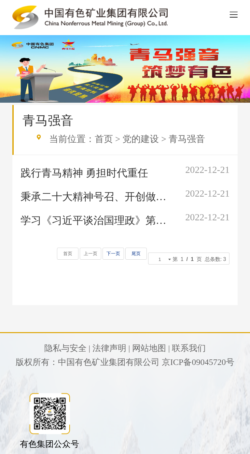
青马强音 (187, 139)
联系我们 (189, 348)
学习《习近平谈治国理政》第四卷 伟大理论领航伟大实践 (95, 220)
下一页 (113, 253)
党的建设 (140, 139)
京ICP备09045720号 (198, 362)
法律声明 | (111, 348)
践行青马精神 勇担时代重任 (84, 173)
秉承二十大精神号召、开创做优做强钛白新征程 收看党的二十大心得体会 (95, 196)
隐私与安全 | (67, 348)
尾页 (136, 253)
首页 (104, 139)
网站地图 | (151, 348)
